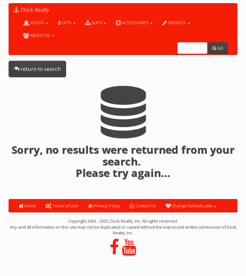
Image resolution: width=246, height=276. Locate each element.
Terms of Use (61, 206)
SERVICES (176, 22)
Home (27, 206)
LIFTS (67, 22)
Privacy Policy (104, 206)
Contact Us (143, 206)
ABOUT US (38, 35)
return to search (37, 68)
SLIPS (95, 22)
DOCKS (35, 22)
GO (217, 48)
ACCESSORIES (134, 22)
